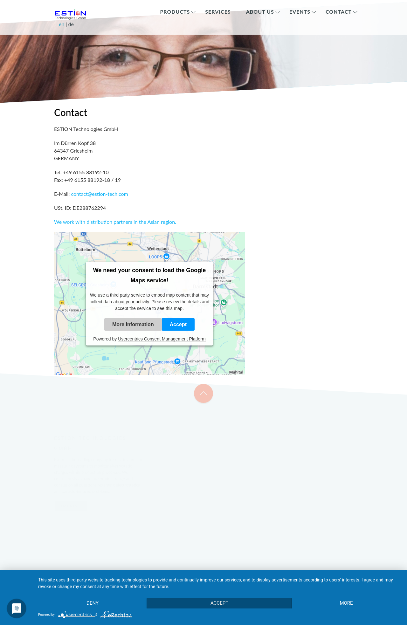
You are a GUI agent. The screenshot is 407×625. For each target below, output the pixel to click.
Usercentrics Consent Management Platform (161, 338)
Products (175, 12)
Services (218, 12)
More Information (133, 324)
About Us (260, 12)
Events (299, 12)
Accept (178, 324)
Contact (339, 12)
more (346, 603)
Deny (92, 603)
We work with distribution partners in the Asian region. (115, 222)
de (71, 24)
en (62, 24)
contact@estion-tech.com (99, 194)
